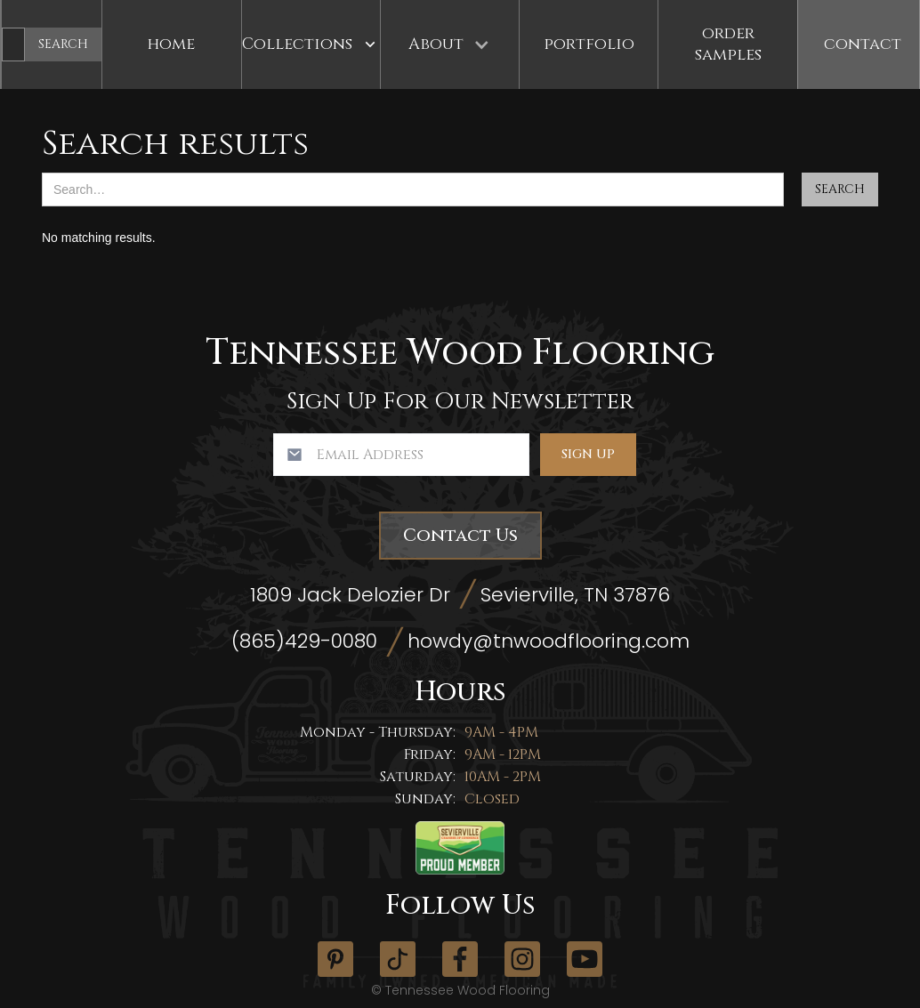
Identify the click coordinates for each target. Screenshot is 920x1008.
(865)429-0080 (304, 641)
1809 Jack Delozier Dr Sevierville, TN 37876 (460, 594)
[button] (311, 44)
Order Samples (728, 44)
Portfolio (589, 44)
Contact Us (460, 535)
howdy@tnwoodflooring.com (549, 641)
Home (171, 44)
